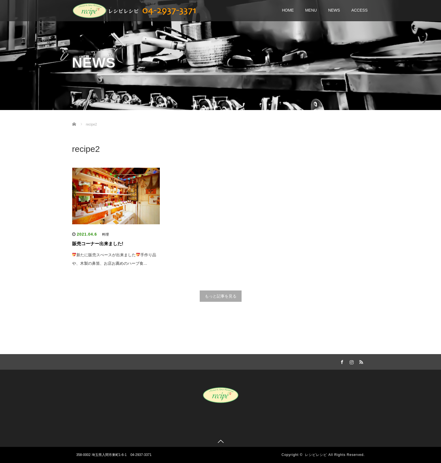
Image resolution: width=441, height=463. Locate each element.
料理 (105, 234)
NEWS (334, 10)
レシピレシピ (316, 455)
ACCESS (359, 10)
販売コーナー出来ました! (97, 243)
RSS (360, 361)
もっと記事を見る (220, 296)
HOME (288, 10)
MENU (311, 10)
